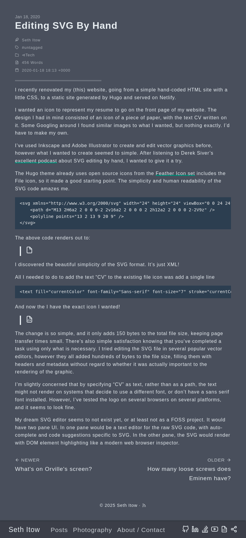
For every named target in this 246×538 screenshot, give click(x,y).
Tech (30, 55)
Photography (92, 529)
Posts (59, 529)
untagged (33, 47)
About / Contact (141, 529)
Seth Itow (24, 530)
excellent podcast (36, 160)
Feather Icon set (175, 173)
